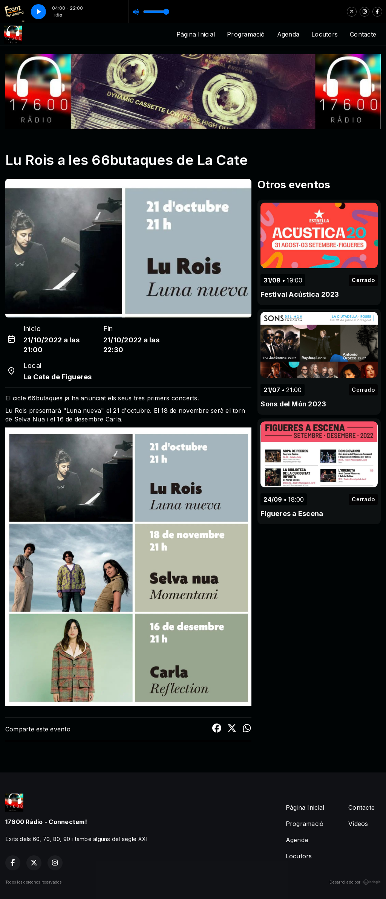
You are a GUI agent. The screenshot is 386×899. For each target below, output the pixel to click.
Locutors (324, 34)
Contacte (363, 34)
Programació (246, 34)
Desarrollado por (355, 882)
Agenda (288, 34)
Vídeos (358, 823)
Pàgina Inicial (195, 34)
